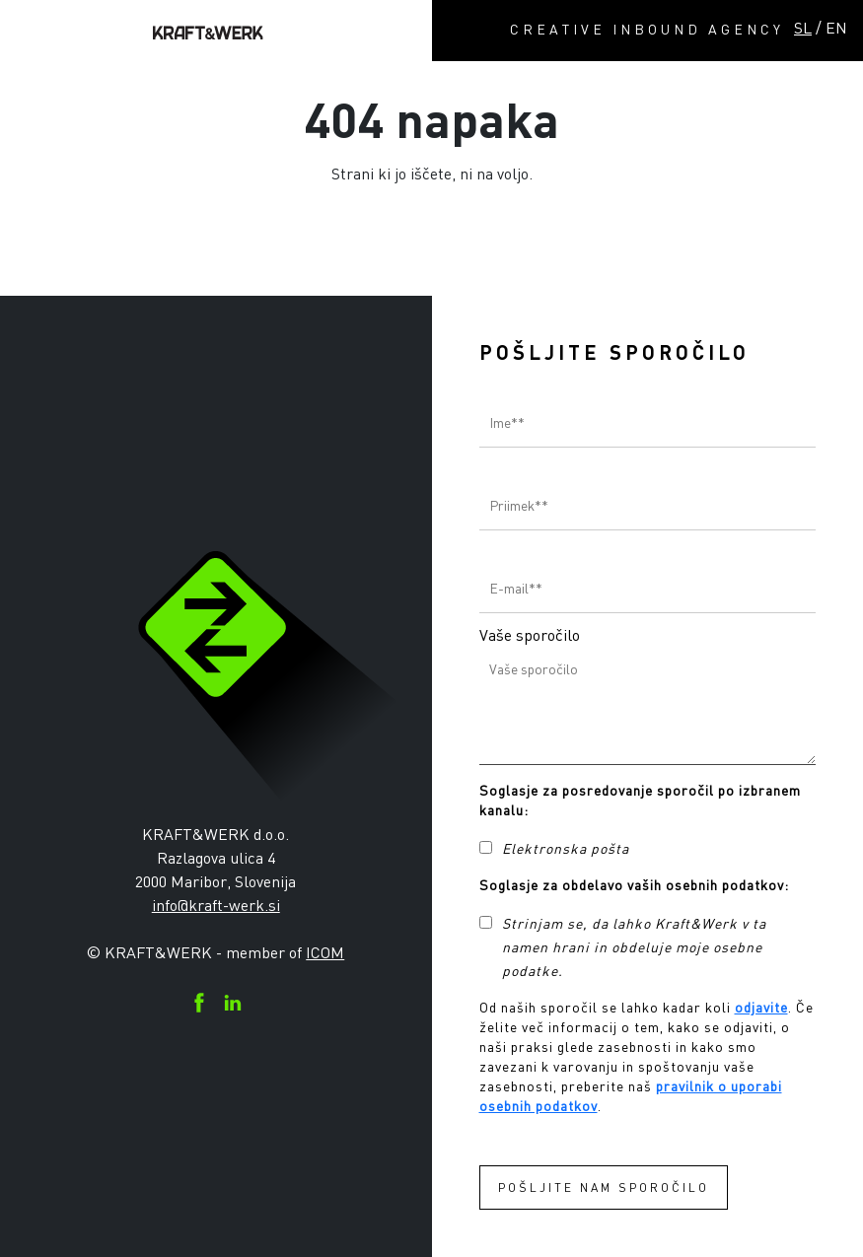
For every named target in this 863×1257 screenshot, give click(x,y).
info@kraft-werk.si (216, 905)
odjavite (761, 1007)
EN (836, 27)
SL (803, 27)
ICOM (325, 952)
